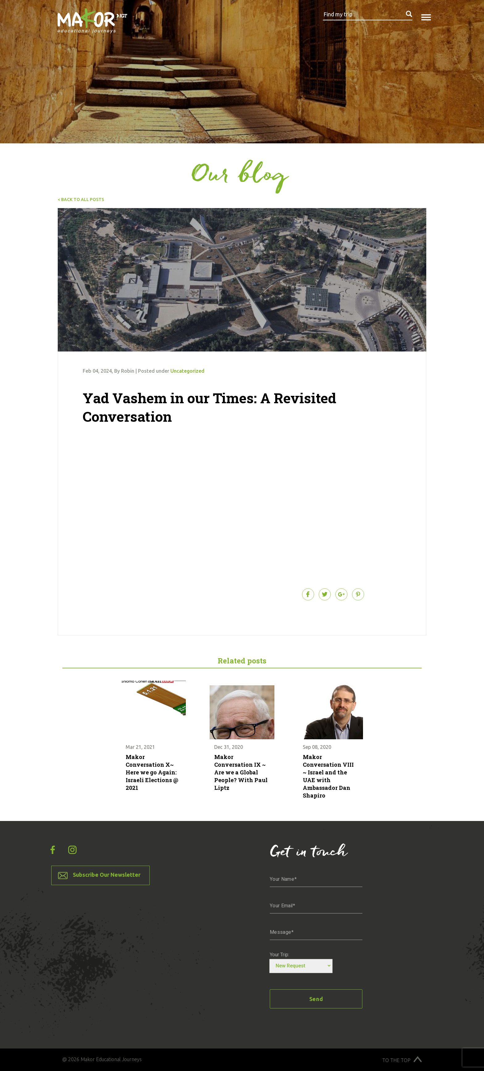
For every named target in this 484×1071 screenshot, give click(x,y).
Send (316, 999)
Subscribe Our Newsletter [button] (106, 875)
